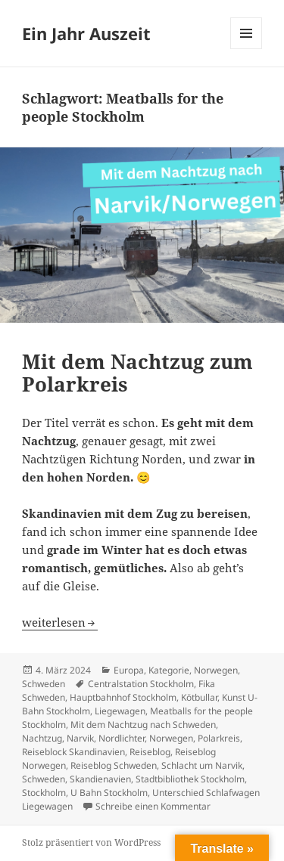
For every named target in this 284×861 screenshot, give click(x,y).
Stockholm (44, 792)
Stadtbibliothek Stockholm (190, 779)
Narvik (80, 738)
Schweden (43, 683)
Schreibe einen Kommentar (153, 806)
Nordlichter (121, 738)
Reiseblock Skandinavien (73, 751)
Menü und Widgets (246, 48)
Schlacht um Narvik (201, 765)
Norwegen (216, 670)
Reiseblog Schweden (113, 765)
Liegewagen (120, 711)
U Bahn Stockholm (109, 792)
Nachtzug (42, 738)
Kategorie (168, 670)
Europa (129, 670)
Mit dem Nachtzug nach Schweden (143, 724)
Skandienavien (100, 779)
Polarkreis (219, 738)
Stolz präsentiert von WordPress (91, 842)
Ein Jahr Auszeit (86, 33)
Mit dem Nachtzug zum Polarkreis (137, 373)
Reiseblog (150, 751)
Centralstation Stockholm (141, 683)
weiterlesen (60, 622)
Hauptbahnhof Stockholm (123, 697)
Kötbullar (199, 697)
